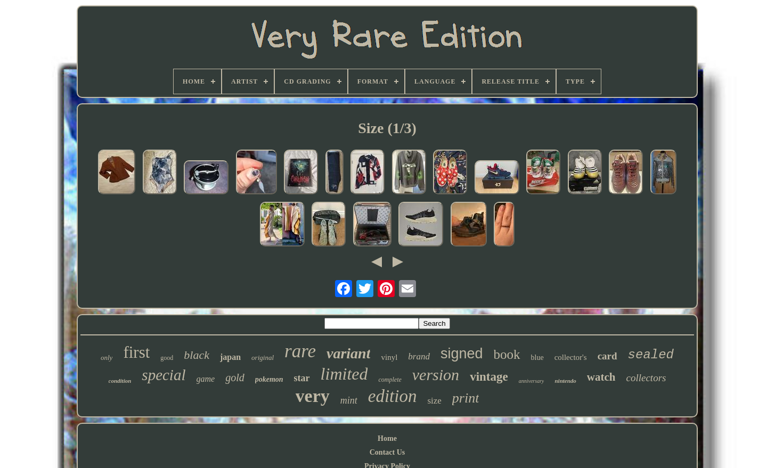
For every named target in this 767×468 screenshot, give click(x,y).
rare (300, 351)
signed (461, 354)
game (206, 378)
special (163, 374)
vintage (489, 376)
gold (234, 377)
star (302, 378)
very (313, 396)
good (166, 358)
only (106, 358)
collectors (646, 377)
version (435, 374)
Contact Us (387, 452)
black (196, 355)
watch (601, 377)
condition (120, 380)
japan (230, 357)
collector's (570, 357)
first (136, 352)
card (607, 356)
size (434, 401)
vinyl (389, 357)
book (507, 354)
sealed (651, 355)
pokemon (269, 379)
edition (392, 396)
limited (344, 373)
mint (348, 400)
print (465, 398)
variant (348, 353)
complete (389, 379)
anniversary (531, 381)
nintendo (565, 380)
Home (387, 438)
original (262, 358)
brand (419, 356)
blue (537, 358)
